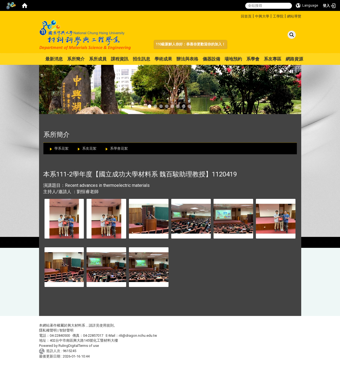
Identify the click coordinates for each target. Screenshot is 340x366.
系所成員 (98, 59)
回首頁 (246, 16)
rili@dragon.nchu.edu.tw (138, 335)
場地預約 (233, 59)
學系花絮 (61, 148)
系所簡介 (76, 59)
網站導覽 (294, 16)
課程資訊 (119, 59)
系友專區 (272, 59)
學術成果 (163, 59)
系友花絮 (89, 148)
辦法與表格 (187, 59)
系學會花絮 (119, 148)
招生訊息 (141, 59)
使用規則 (106, 325)
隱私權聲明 (48, 330)
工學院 (278, 16)
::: (239, 15)
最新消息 (54, 59)
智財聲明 (66, 330)
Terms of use (88, 346)
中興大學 (262, 16)
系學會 (252, 59)
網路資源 (294, 59)
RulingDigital (68, 346)
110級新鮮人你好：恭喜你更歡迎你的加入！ (190, 44)
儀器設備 (211, 59)
